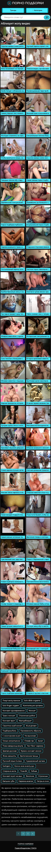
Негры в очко (43, 781)
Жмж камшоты (9, 756)
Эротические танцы (29, 756)
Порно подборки (25, 3)
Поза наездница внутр (12, 746)
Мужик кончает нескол (31, 751)
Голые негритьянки (11, 741)
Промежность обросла (30, 731)
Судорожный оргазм (35, 761)
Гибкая (34, 771)
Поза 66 (23, 771)
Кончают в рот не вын (12, 776)
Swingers (6, 766)
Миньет (32, 711)
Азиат (40, 741)
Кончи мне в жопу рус (24, 766)
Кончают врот (8, 721)
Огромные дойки (27, 716)
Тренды (13, 10)
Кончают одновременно (13, 711)
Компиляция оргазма (33, 706)
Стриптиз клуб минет (12, 726)
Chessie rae (29, 741)
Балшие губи (8, 781)
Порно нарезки (25, 844)
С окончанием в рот (11, 736)
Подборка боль (9, 731)
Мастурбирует (25, 721)
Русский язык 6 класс (12, 761)
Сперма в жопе (9, 771)
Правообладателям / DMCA (25, 848)
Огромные (43, 776)
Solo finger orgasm (10, 706)
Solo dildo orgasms (32, 701)
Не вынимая (30, 736)
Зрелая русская (9, 751)
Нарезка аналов (25, 781)
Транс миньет (8, 716)
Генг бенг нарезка (35, 746)
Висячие (30, 776)
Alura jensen (31, 726)
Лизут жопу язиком (11, 701)
